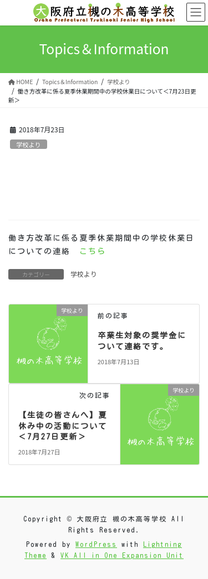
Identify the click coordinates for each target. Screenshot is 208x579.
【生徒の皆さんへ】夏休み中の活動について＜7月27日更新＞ (62, 426)
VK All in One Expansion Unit (122, 555)
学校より (28, 144)
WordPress (96, 544)
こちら (92, 251)
